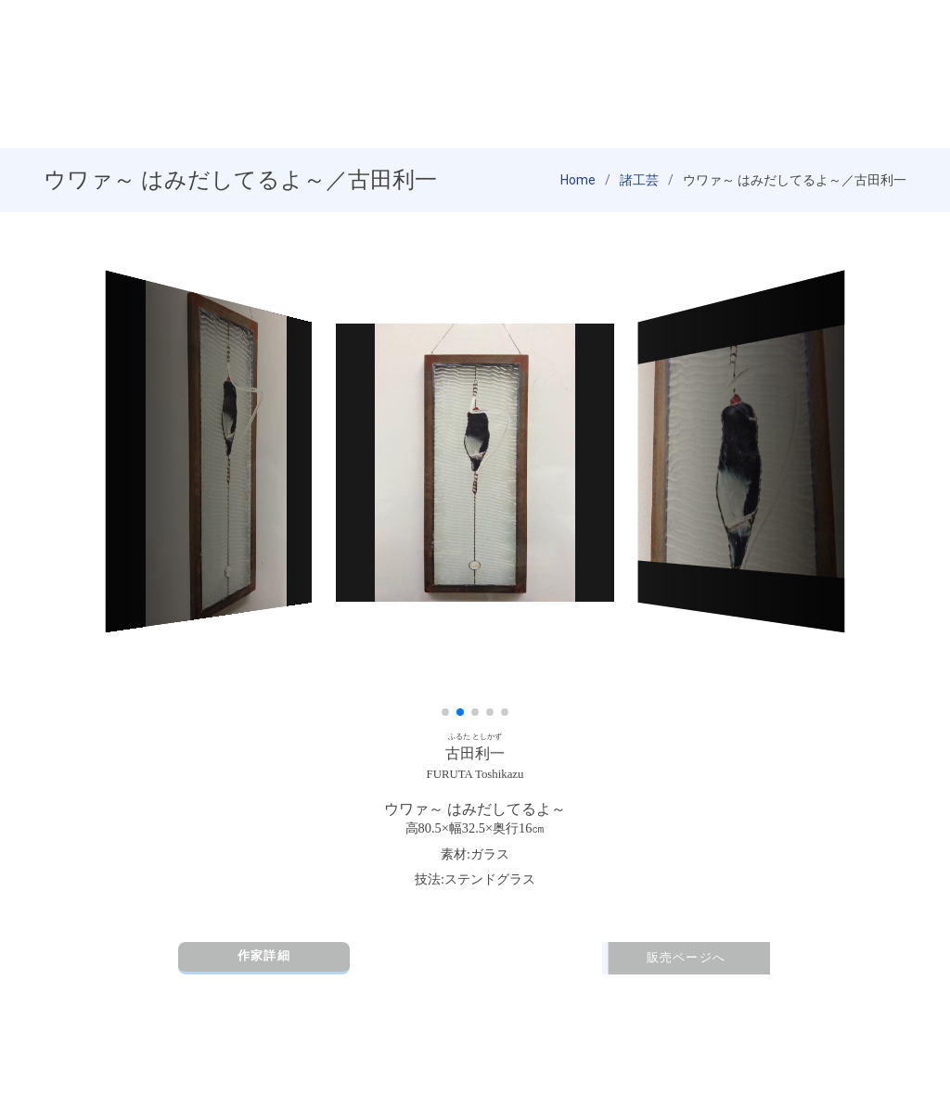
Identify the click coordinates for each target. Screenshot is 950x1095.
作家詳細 (264, 956)
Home (578, 180)
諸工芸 (639, 180)
